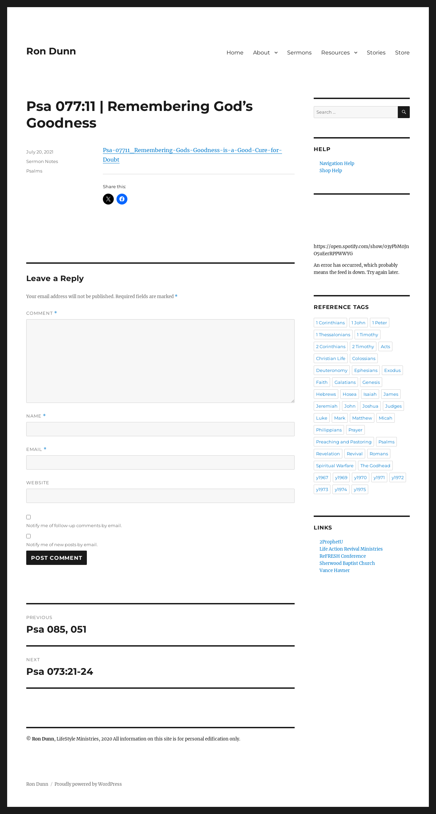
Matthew (362, 418)
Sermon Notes (42, 161)
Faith (322, 382)
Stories (376, 52)
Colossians (363, 358)
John (350, 406)
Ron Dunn (51, 51)
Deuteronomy (331, 370)
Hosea (350, 394)
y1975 (360, 489)
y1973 (322, 489)
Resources (335, 52)
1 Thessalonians (333, 334)
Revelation (328, 453)
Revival (355, 453)
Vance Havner (335, 570)
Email (36, 449)
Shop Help (331, 171)
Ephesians (365, 370)
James (391, 394)
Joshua (370, 406)
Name (36, 416)
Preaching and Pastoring (344, 441)
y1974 (341, 489)
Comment (41, 313)
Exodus (392, 370)
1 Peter (379, 322)
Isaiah (370, 394)
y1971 (379, 477)
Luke (321, 418)
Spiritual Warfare (335, 465)
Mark (339, 418)
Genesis (371, 382)
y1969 (341, 477)
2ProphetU (331, 542)
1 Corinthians (330, 322)
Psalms (34, 171)
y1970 (360, 477)
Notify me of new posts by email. (62, 544)
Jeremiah (327, 406)
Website (37, 482)
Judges (393, 406)
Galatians (345, 382)
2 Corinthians (330, 346)
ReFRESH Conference (343, 556)
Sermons (299, 52)
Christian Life (330, 358)
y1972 (398, 477)
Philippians (329, 430)
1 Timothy (367, 334)
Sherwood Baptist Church (347, 563)
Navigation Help (337, 163)
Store (402, 52)
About (261, 52)
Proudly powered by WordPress (88, 784)
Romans (379, 453)
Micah (385, 418)
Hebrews (326, 394)
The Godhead (375, 465)
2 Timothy (363, 346)
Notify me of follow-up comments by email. (74, 525)
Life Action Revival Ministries (351, 549)
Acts (385, 346)
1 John (358, 322)
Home (235, 52)
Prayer (355, 430)
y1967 (322, 477)
